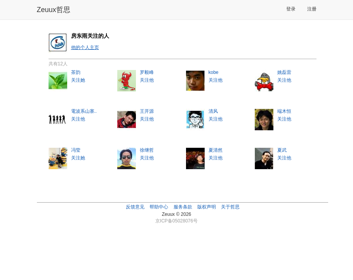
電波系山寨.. (84, 111)
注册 (311, 9)
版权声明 (206, 207)
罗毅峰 (147, 72)
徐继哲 (147, 150)
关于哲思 (230, 207)
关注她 (78, 80)
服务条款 (183, 207)
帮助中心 (159, 207)
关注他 (147, 80)
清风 (213, 111)
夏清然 (216, 150)
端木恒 (284, 111)
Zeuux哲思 (53, 10)
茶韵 (75, 72)
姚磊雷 (284, 72)
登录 (291, 9)
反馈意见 (135, 207)
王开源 (147, 111)
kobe (214, 72)
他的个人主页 (85, 47)
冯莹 (75, 150)
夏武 (282, 150)
